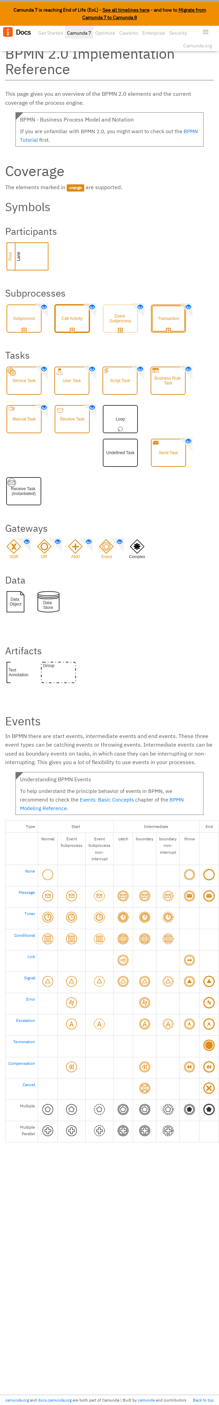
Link (31, 956)
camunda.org (17, 1400)
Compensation (21, 1063)
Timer (29, 913)
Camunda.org (197, 46)
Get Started (50, 33)
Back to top (203, 1400)
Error (30, 999)
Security (178, 33)
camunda (146, 1400)
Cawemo (128, 33)
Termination (24, 1041)
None (30, 871)
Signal (29, 977)
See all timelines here (126, 10)
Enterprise (153, 33)
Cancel (29, 1084)
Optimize (105, 33)
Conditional (24, 935)
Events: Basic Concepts (107, 799)
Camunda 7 (79, 33)
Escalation (25, 1020)
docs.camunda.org (55, 1400)
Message (27, 892)
